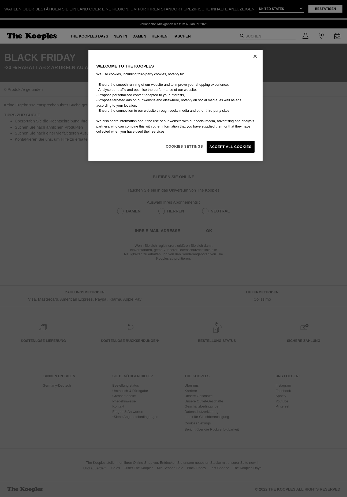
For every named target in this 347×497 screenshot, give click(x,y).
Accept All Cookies (231, 147)
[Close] (255, 56)
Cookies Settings (184, 146)
